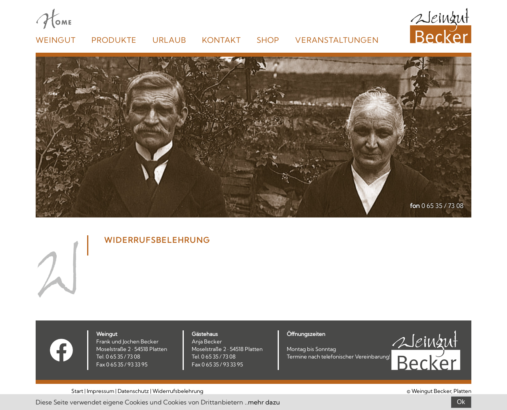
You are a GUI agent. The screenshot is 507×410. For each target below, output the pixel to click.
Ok (461, 402)
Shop (268, 40)
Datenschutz (133, 391)
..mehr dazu (262, 402)
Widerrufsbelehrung (177, 391)
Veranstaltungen (337, 40)
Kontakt (221, 40)
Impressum (100, 391)
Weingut (56, 40)
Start (77, 391)
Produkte (114, 40)
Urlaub (169, 40)
